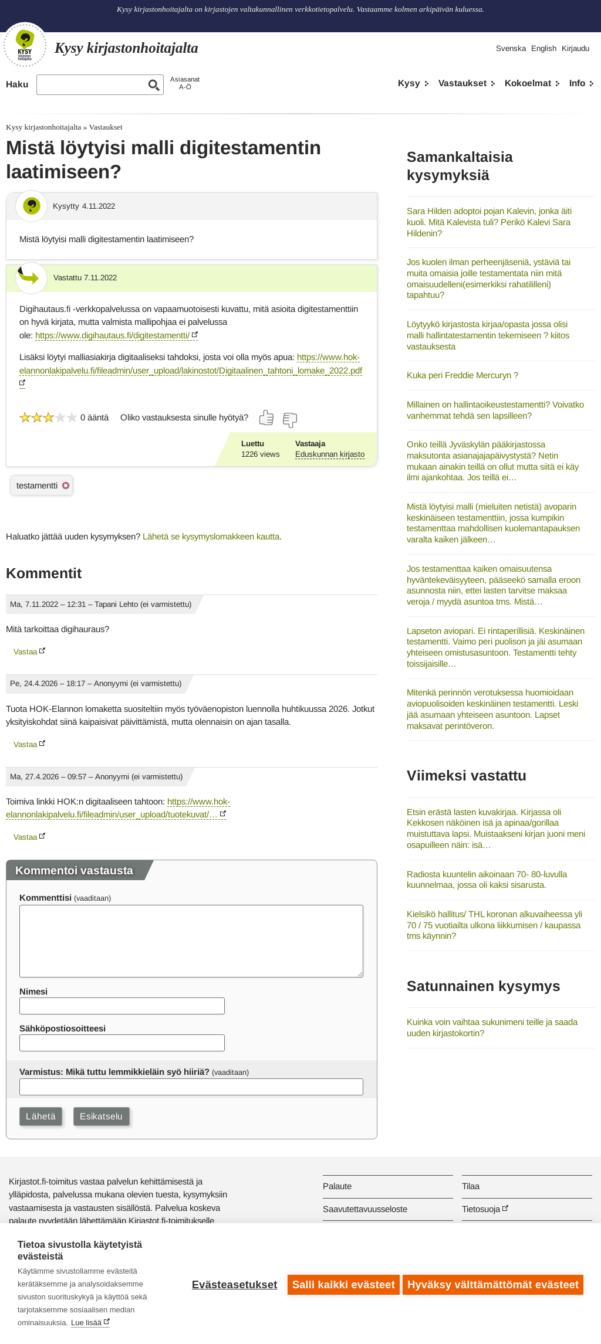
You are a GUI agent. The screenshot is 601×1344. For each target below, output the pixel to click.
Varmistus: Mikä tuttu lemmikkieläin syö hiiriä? (114, 1072)
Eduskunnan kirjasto (329, 454)
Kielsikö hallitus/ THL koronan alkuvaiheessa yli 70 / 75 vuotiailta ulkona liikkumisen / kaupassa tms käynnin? (494, 925)
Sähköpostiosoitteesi (62, 1028)
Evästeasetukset (232, 1283)
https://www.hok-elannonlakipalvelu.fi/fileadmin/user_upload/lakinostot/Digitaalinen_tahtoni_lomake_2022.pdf (190, 363)
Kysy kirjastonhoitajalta (43, 127)
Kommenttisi (45, 897)
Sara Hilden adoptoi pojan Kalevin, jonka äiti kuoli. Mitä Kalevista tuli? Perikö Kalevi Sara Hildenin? (489, 221)
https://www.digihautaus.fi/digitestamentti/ (112, 335)
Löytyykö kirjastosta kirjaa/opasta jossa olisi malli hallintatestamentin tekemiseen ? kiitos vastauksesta (488, 335)
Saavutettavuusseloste (365, 1209)
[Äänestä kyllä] (267, 417)
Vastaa (25, 651)
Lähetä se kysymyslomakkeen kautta (211, 536)
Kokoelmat (528, 83)
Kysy (409, 83)
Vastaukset (462, 83)
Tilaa (471, 1186)
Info (577, 83)
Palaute (337, 1186)
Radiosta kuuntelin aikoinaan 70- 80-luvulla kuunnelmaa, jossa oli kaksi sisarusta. (487, 879)
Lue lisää (86, 1322)
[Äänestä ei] (289, 420)
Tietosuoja (481, 1209)
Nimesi (33, 991)
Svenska (511, 48)
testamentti (37, 485)
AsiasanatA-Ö (185, 83)
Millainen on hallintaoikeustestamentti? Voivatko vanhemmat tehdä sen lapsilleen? (495, 409)
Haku (17, 84)
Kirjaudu (575, 48)
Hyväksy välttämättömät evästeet (493, 1283)
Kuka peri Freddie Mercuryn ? (462, 375)
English (543, 48)
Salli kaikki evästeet (341, 1283)
